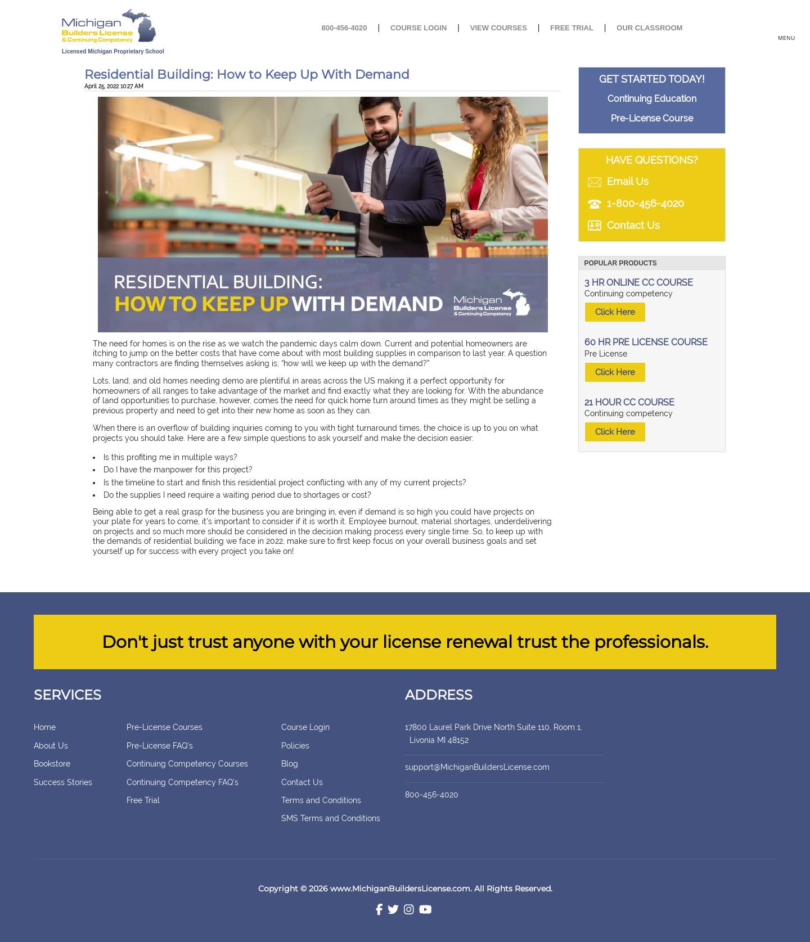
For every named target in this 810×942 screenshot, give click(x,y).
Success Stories (63, 782)
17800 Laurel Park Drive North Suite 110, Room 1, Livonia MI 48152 (503, 733)
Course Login (418, 28)
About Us (51, 745)
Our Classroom (649, 28)
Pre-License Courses (164, 727)
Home (45, 727)
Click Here (615, 312)
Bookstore (52, 763)
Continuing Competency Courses (187, 763)
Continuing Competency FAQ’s (182, 782)
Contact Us (302, 782)
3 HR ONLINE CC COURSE (638, 282)
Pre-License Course (652, 118)
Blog (289, 763)
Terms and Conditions (321, 800)
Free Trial (571, 28)
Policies (295, 745)
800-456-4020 (344, 28)
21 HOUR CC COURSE (629, 402)
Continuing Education (652, 98)
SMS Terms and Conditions (330, 818)
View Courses (498, 28)
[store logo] (147, 26)
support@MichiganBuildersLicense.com (477, 767)
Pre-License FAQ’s (160, 745)
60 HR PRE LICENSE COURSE (646, 342)
